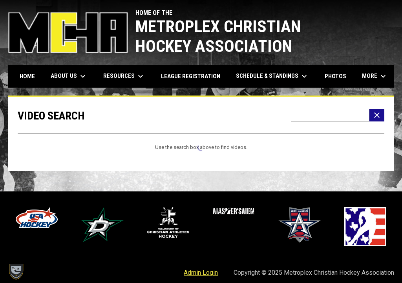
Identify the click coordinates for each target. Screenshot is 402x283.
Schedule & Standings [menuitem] (272, 76)
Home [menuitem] (27, 76)
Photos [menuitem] (335, 76)
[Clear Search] (376, 115)
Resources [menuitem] (124, 76)
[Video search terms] (330, 115)
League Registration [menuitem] (190, 76)
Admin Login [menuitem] (201, 272)
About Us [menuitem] (69, 76)
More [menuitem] (375, 76)
